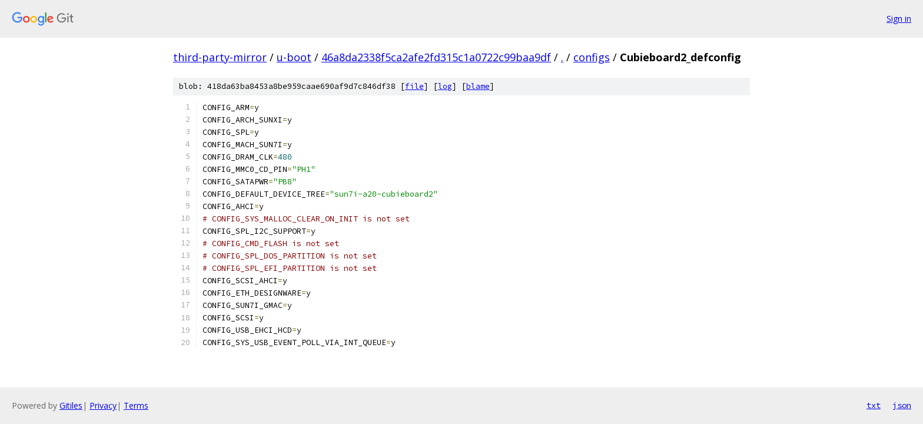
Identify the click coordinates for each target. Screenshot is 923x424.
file (414, 86)
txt (873, 405)
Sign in (899, 18)
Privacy (103, 405)
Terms (136, 405)
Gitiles (70, 405)
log (445, 86)
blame (478, 86)
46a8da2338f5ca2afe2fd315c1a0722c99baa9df (436, 57)
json (901, 405)
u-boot (294, 57)
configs (591, 57)
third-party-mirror (220, 57)
